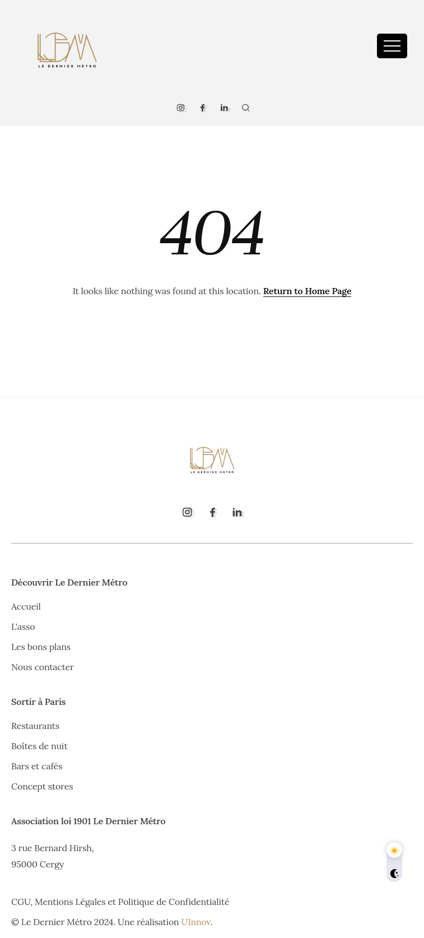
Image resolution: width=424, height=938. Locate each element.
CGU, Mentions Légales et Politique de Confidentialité (120, 901)
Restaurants (35, 725)
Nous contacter (42, 666)
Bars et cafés (36, 766)
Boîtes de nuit (39, 745)
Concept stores (42, 786)
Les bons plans (41, 646)
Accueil (26, 606)
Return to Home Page (307, 290)
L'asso (23, 626)
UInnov (196, 921)
